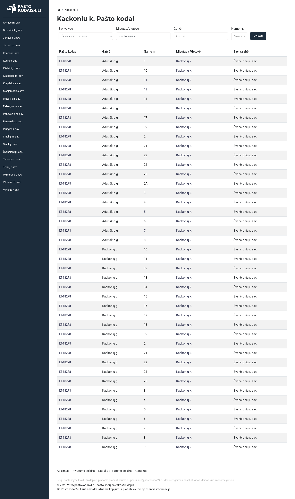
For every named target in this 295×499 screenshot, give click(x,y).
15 (145, 108)
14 (145, 99)
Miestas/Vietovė (127, 28)
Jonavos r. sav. (11, 37)
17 (145, 117)
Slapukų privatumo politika (115, 470)
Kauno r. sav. (10, 60)
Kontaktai (141, 470)
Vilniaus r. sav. (11, 189)
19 (145, 127)
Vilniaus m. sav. (12, 182)
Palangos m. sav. (13, 106)
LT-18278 (65, 61)
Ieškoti (258, 36)
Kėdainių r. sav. (11, 68)
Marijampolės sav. (13, 90)
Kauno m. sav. (11, 53)
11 (145, 80)
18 (145, 325)
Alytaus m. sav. (11, 22)
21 (145, 146)
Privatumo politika (83, 470)
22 (145, 155)
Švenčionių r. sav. (13, 151)
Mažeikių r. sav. (11, 98)
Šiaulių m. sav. (11, 136)
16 (145, 306)
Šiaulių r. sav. (10, 144)
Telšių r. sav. (10, 167)
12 (145, 268)
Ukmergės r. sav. (12, 174)
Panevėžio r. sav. (12, 121)
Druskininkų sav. (12, 30)
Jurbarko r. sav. (11, 45)
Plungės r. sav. (11, 129)
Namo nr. (237, 28)
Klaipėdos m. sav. (13, 75)
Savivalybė (66, 28)
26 (145, 174)
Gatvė (178, 28)
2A (146, 183)
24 (145, 165)
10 (145, 70)
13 (145, 89)
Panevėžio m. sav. (13, 113)
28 (145, 381)
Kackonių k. (184, 61)
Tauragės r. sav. (12, 159)
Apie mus (63, 470)
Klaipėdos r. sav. (12, 83)
